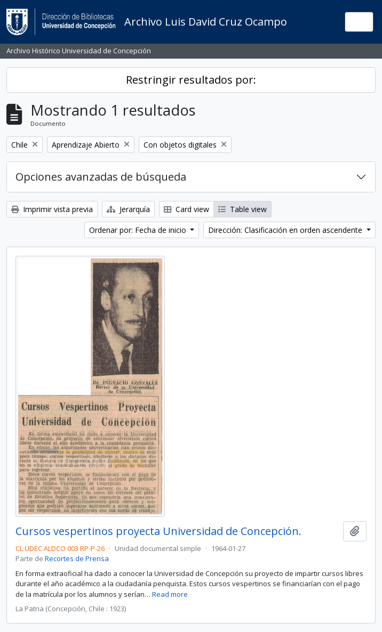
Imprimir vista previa (52, 209)
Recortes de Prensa (77, 558)
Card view (186, 209)
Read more (170, 594)
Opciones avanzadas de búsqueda (100, 176)
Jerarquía (128, 209)
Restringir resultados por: (191, 79)
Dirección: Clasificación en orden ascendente (286, 230)
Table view (242, 209)
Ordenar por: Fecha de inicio (138, 230)
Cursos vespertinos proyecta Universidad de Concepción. (158, 531)
